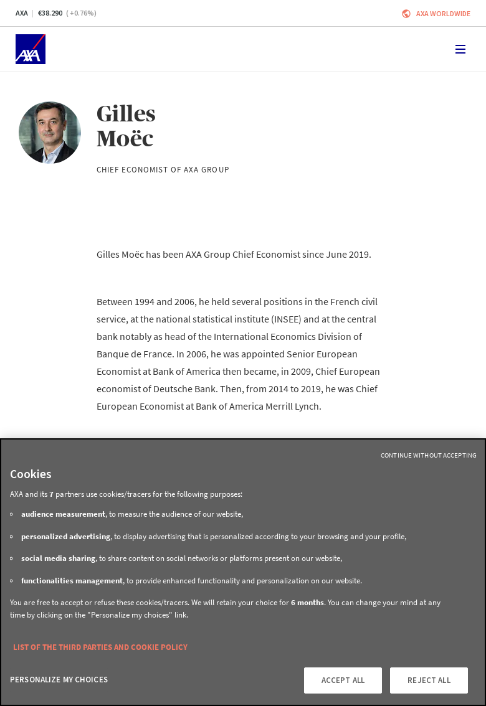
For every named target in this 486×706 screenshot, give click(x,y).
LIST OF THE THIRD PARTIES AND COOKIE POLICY (100, 647)
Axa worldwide (443, 13)
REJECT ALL (428, 680)
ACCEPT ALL (343, 680)
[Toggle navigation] (460, 49)
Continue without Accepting (429, 455)
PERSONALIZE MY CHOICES (59, 679)
